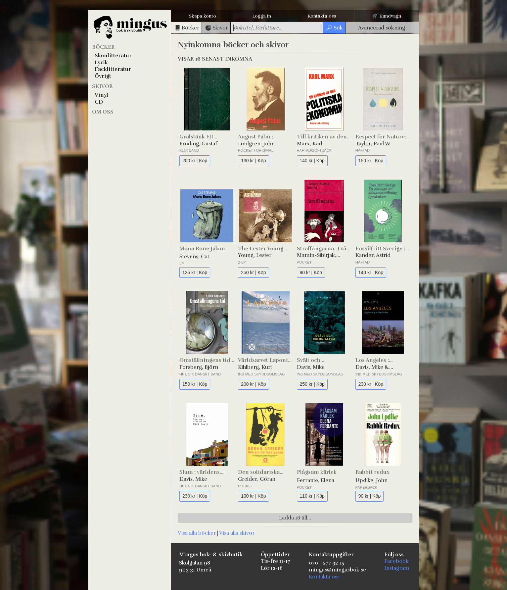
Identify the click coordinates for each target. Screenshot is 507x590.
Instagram (396, 568)
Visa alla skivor (236, 533)
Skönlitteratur (113, 55)
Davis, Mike (311, 367)
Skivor (102, 86)
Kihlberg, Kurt (255, 367)
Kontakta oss (321, 16)
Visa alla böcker (197, 533)
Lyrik (101, 62)
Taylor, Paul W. (373, 143)
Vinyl (101, 95)
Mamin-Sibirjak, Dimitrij (316, 255)
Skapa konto (202, 16)
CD (99, 102)
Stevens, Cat (194, 256)
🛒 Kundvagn (386, 16)
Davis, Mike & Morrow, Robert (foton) (375, 367)
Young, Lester (254, 255)
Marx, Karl (309, 143)
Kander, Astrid (373, 255)
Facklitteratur (113, 69)
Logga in (261, 16)
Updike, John (371, 480)
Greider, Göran (256, 479)
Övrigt (103, 76)
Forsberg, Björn (198, 367)
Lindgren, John (256, 143)
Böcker (103, 47)
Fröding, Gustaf (198, 143)
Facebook (396, 561)
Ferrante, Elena (315, 480)
